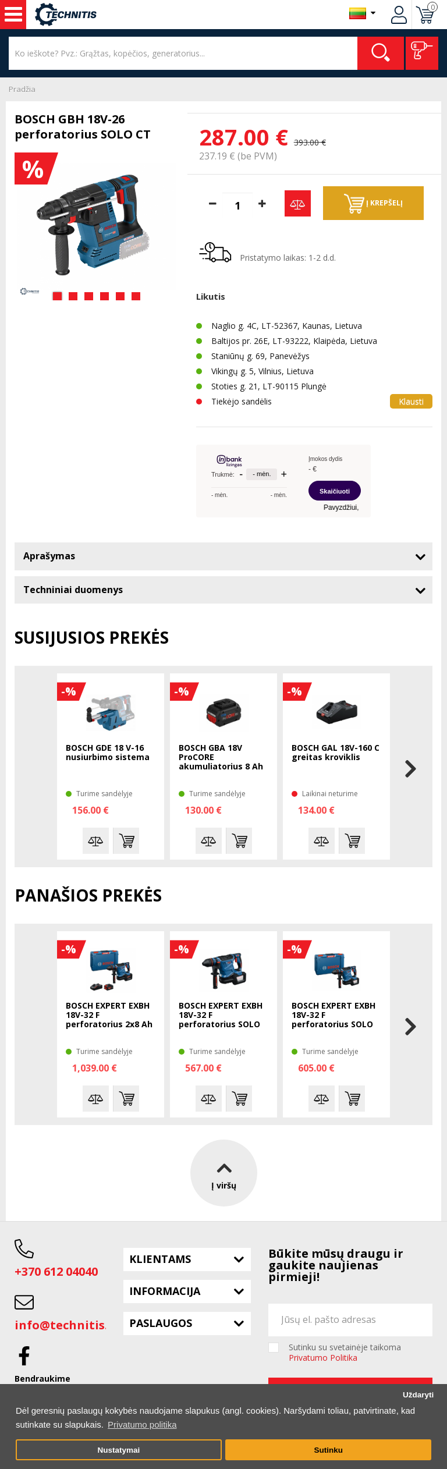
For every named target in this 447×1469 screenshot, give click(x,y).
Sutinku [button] (328, 1450)
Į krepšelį (373, 204)
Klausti (411, 401)
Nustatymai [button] (118, 1450)
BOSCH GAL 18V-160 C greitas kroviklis (335, 752)
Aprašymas (49, 555)
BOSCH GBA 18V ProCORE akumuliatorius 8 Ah (221, 757)
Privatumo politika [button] (142, 1424)
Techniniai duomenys (73, 589)
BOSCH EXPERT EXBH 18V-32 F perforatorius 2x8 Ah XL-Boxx (109, 1015)
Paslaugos (160, 1323)
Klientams (160, 1259)
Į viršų (223, 1173)
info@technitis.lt (66, 1325)
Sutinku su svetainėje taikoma (345, 1352)
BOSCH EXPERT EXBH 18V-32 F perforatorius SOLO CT (220, 1015)
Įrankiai (13, 14)
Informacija (164, 1291)
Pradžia (22, 89)
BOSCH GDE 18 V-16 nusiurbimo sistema (108, 752)
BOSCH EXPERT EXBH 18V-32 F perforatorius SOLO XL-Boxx (333, 1015)
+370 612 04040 (56, 1271)
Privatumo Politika (323, 1357)
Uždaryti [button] (418, 1394)
